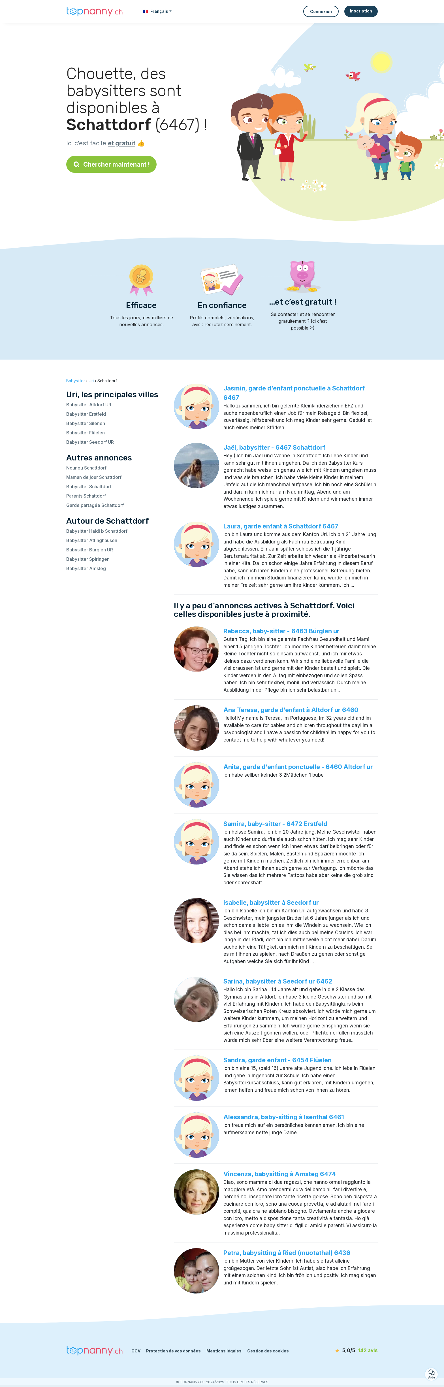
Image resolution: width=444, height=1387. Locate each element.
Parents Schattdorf (86, 496)
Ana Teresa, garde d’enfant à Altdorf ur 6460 (290, 709)
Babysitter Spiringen (88, 559)
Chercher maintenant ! (111, 164)
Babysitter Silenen (85, 423)
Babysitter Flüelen (85, 433)
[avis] (345, 1350)
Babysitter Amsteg (86, 568)
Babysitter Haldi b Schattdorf (96, 531)
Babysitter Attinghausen (91, 540)
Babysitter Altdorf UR (88, 404)
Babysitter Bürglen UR (89, 550)
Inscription (361, 11)
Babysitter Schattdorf (89, 486)
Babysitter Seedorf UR (90, 442)
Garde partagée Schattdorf (95, 505)
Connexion (321, 11)
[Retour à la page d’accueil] (94, 11)
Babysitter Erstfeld (86, 414)
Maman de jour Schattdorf (93, 477)
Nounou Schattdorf (86, 468)
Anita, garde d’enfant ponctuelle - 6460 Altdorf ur (298, 766)
